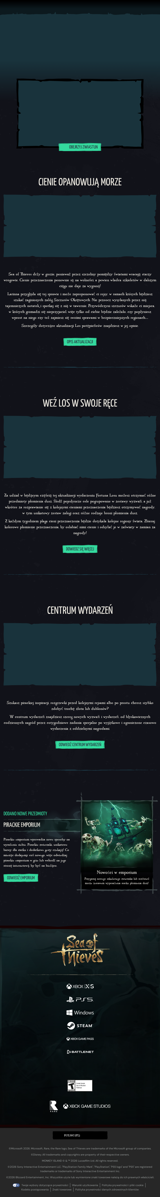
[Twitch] (66, 1067)
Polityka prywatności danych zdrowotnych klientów (107, 1189)
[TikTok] (101, 1067)
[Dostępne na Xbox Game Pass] (80, 1039)
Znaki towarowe (62, 1189)
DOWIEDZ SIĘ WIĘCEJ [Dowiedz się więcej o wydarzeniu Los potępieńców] (80, 549)
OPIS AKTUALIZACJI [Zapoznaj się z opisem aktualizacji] (80, 342)
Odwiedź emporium (21, 878)
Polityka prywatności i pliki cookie (123, 1185)
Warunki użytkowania (85, 1185)
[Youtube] (79, 1067)
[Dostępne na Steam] (80, 1026)
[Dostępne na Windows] (80, 1013)
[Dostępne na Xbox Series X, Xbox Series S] (80, 987)
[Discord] (92, 1067)
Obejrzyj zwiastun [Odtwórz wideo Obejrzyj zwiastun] (80, 147)
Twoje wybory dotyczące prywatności (45, 1185)
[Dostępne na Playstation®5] (80, 1000)
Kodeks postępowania (35, 1189)
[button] (80, 1135)
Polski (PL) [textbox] (72, 1135)
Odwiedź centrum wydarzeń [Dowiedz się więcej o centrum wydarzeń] (80, 745)
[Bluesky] (110, 1067)
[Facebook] (48, 1066)
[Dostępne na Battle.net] (80, 1052)
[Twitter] (57, 1066)
